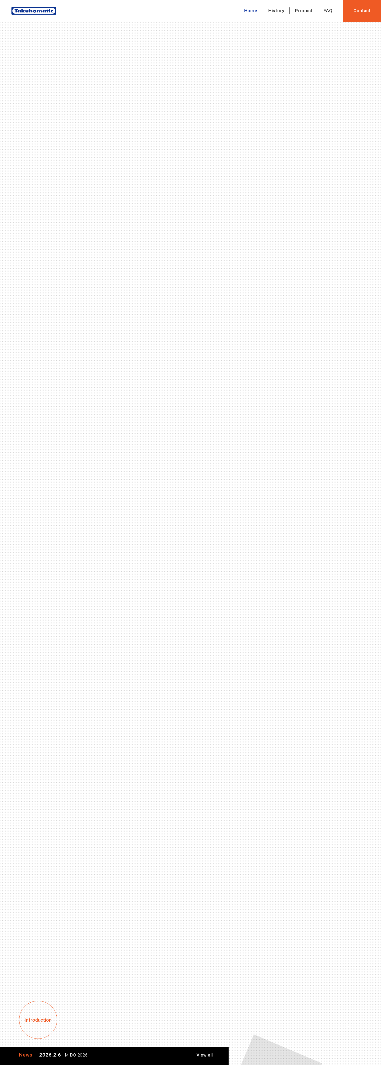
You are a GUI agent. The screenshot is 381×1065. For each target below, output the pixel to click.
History (276, 10)
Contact (361, 10)
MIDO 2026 (76, 1055)
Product (304, 10)
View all (205, 1055)
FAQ (328, 10)
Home (250, 10)
